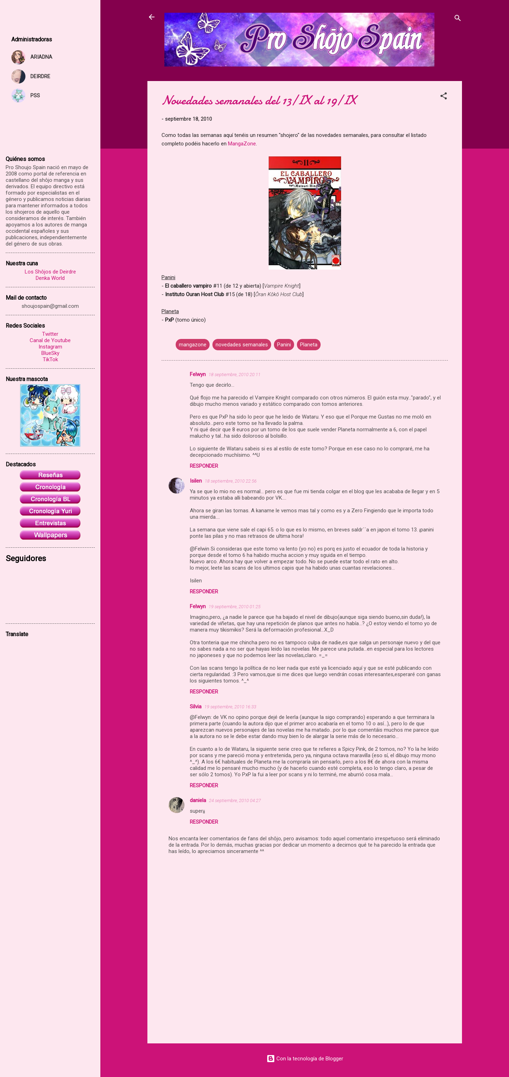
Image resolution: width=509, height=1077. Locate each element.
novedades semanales (242, 344)
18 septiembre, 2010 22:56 (231, 481)
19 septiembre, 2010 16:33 (230, 706)
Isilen (196, 481)
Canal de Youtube (50, 340)
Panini (284, 344)
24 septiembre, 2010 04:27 (235, 800)
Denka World (50, 278)
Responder (204, 466)
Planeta (308, 344)
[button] (443, 97)
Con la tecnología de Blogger (305, 1058)
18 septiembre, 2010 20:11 (235, 374)
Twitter (50, 334)
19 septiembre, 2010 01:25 (235, 606)
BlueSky (50, 353)
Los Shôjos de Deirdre (50, 272)
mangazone (192, 344)
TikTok (50, 359)
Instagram (50, 347)
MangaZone (242, 143)
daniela (198, 800)
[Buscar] (458, 19)
